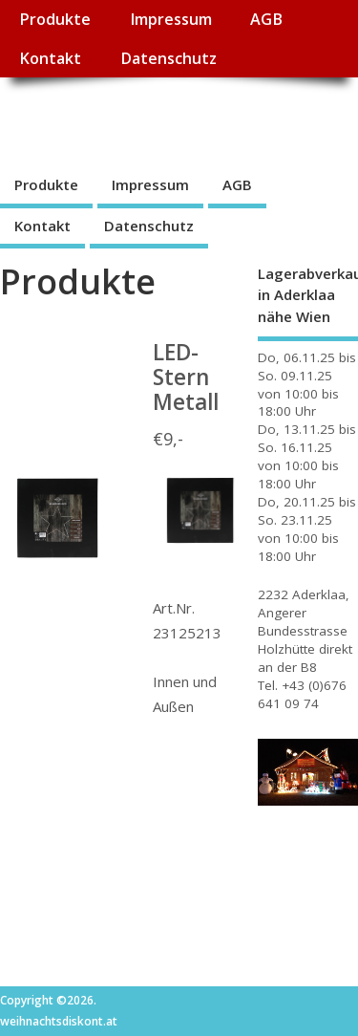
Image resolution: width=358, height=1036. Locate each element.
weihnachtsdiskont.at (170, 120)
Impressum (171, 19)
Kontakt (50, 58)
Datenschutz (168, 58)
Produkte (55, 19)
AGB (266, 19)
